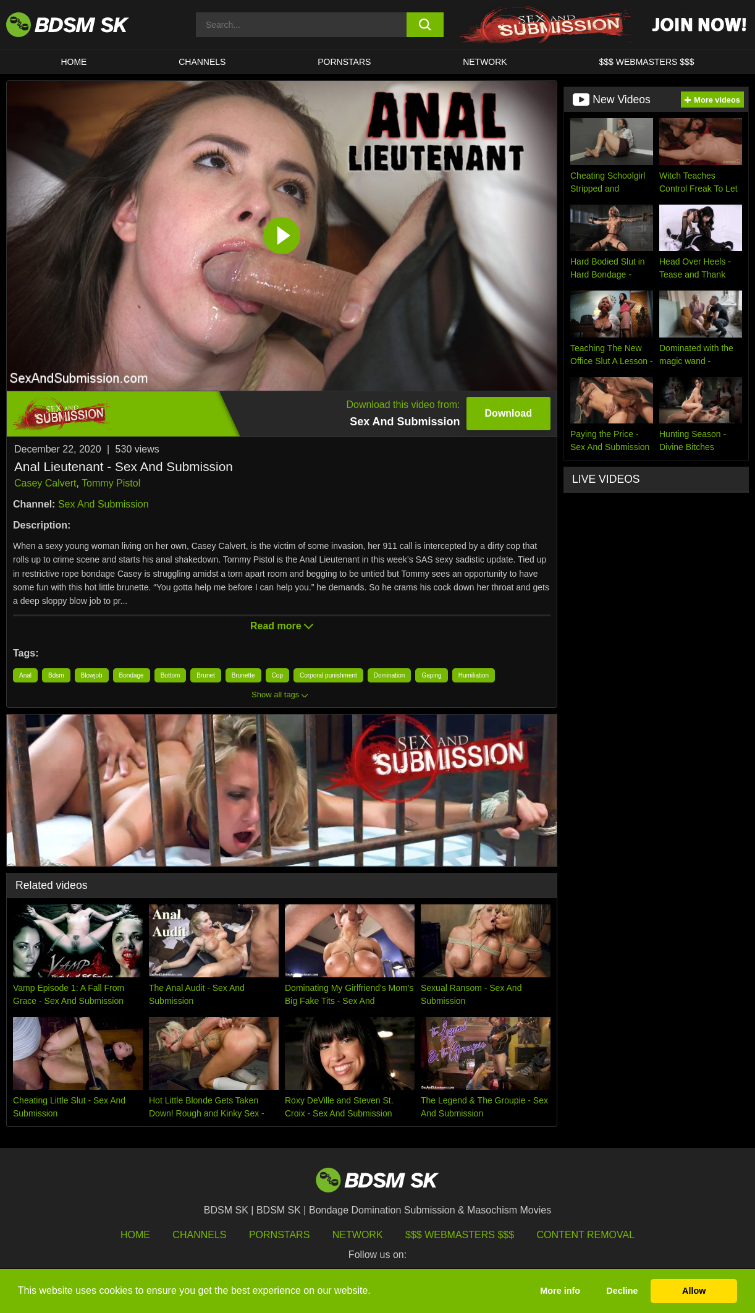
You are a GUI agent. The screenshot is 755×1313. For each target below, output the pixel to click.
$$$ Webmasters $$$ (459, 1235)
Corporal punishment (328, 675)
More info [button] (560, 1291)
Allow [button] (694, 1291)
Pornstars (279, 1235)
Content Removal (586, 1235)
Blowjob (92, 675)
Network (485, 62)
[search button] (425, 24)
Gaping (431, 675)
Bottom (170, 675)
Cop (277, 675)
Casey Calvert (45, 483)
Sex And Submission (103, 504)
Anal (25, 675)
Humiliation (473, 675)
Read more (281, 626)
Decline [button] (622, 1291)
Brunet (205, 675)
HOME (73, 62)
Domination (389, 675)
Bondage (131, 675)
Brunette (243, 675)
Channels (199, 1235)
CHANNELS (202, 62)
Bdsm (56, 675)
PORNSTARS (344, 62)
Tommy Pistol (111, 483)
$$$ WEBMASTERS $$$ (646, 62)
